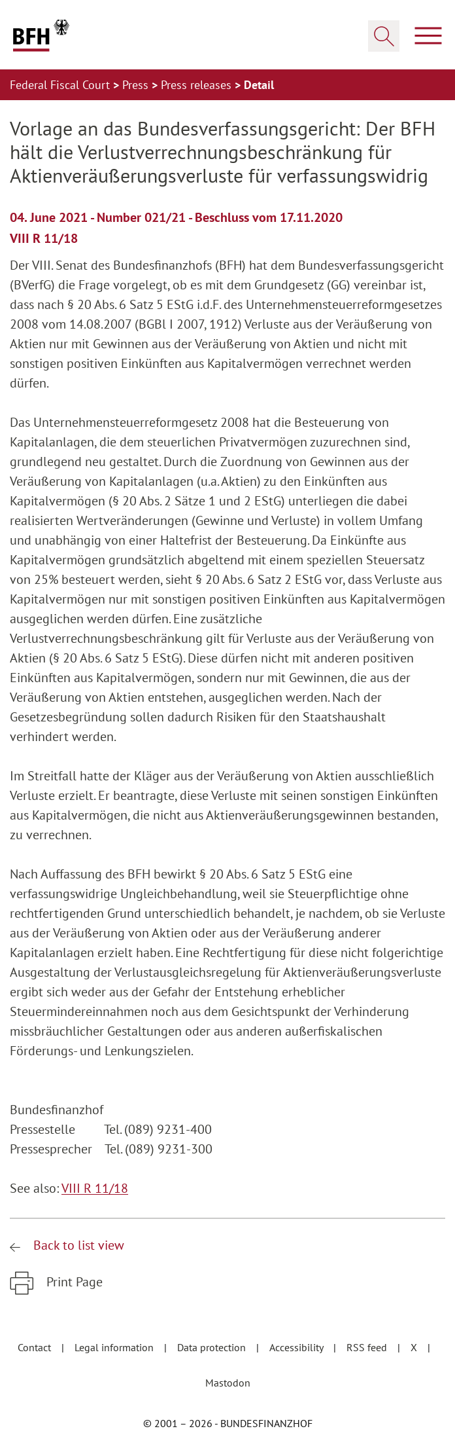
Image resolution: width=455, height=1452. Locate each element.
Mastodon (227, 1382)
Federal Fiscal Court (61, 84)
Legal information (115, 1347)
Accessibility (297, 1347)
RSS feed (368, 1347)
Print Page (73, 1281)
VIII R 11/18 (94, 1188)
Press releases (198, 84)
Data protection (212, 1347)
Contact (36, 1347)
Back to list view (77, 1245)
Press (137, 84)
